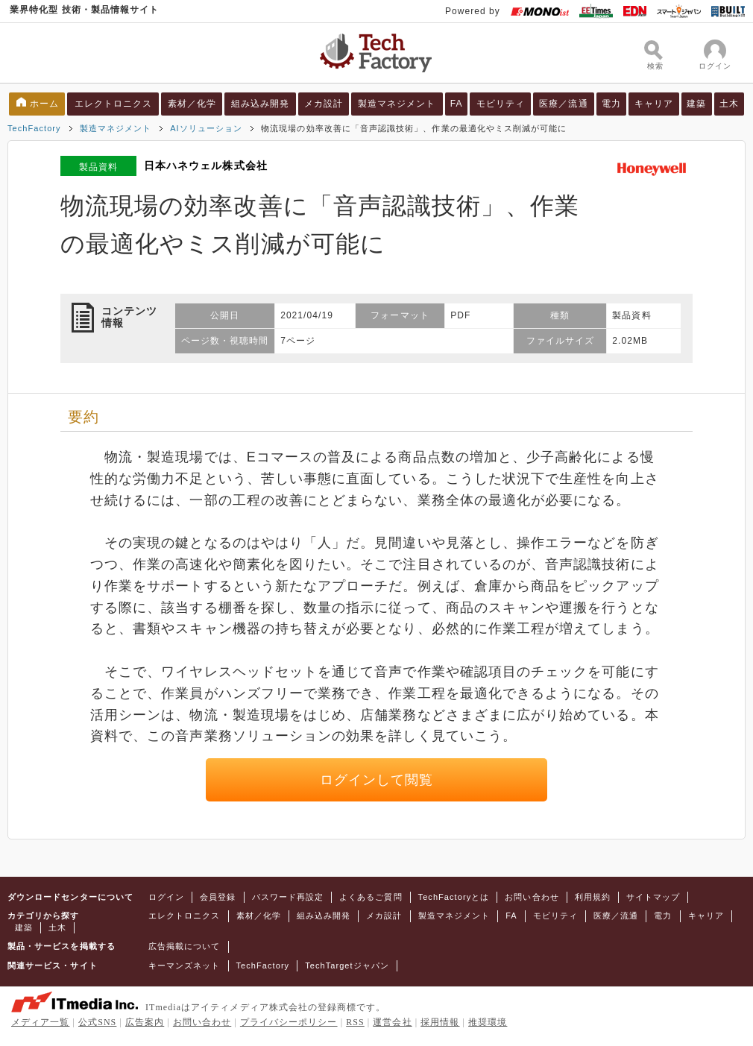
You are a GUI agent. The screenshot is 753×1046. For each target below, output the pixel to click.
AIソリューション (206, 128)
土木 (729, 103)
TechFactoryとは (454, 896)
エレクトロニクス (114, 103)
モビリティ (500, 103)
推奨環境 (487, 1022)
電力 (611, 103)
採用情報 (439, 1022)
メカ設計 (323, 103)
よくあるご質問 (370, 896)
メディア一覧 (40, 1022)
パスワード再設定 (288, 896)
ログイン (166, 896)
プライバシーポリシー (289, 1022)
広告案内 (144, 1022)
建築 (696, 103)
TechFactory (34, 128)
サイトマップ (653, 896)
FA (456, 103)
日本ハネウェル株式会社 (206, 165)
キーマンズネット (184, 965)
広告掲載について (184, 946)
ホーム (44, 103)
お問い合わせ (531, 896)
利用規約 (593, 896)
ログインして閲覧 (377, 779)
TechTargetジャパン (347, 965)
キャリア (653, 103)
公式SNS (97, 1022)
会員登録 (218, 896)
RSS (355, 1022)
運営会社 (392, 1022)
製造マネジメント (397, 103)
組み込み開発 (260, 103)
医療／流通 (563, 103)
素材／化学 (192, 103)
